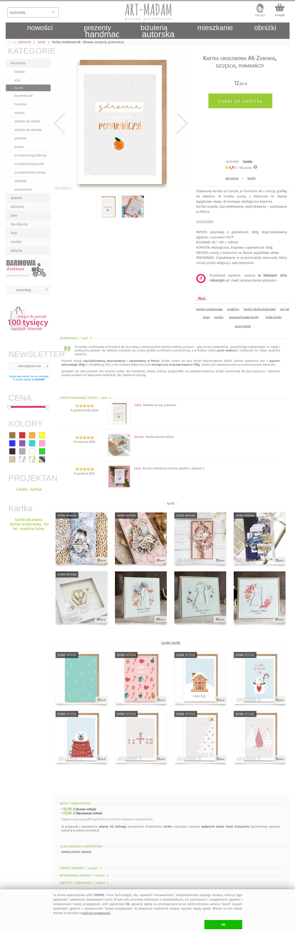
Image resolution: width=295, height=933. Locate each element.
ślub (14, 233)
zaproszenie (23, 190)
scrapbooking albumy (30, 155)
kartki (251, 178)
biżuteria (17, 207)
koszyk (280, 15)
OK (223, 924)
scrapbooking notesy (30, 172)
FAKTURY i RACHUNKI (85, 883)
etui (17, 80)
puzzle (19, 147)
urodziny (233, 309)
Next (181, 123)
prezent (39, 379)
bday (206, 317)
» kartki (17, 88)
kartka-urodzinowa (209, 309)
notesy (19, 113)
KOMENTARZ (76, 338)
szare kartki (243, 326)
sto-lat (284, 309)
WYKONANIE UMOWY (84, 876)
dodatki (16, 198)
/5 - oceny (238, 168)
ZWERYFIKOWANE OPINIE (86, 398)
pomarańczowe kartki (244, 317)
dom (14, 216)
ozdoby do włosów (28, 130)
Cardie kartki (170, 643)
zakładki (20, 181)
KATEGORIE (29, 50)
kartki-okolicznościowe (260, 309)
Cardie (247, 161)
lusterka (20, 104)
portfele (20, 138)
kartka (218, 317)
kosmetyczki (23, 96)
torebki (16, 242)
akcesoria (18, 63)
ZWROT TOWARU (81, 868)
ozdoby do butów (27, 121)
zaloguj (260, 15)
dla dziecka (19, 224)
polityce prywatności (96, 913)
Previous (59, 123)
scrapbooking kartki (29, 164)
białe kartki (274, 317)
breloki (19, 72)
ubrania (16, 251)
